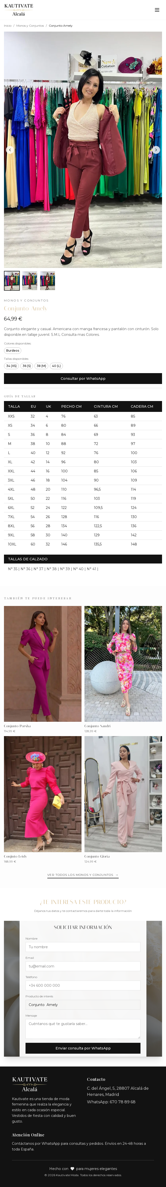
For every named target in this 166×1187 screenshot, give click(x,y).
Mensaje (31, 1015)
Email (30, 958)
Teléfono (31, 977)
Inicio (7, 25)
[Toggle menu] (157, 10)
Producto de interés (39, 996)
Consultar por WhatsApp (83, 378)
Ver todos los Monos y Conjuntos (82, 875)
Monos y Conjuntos (30, 25)
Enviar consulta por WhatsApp (83, 1048)
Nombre (31, 938)
